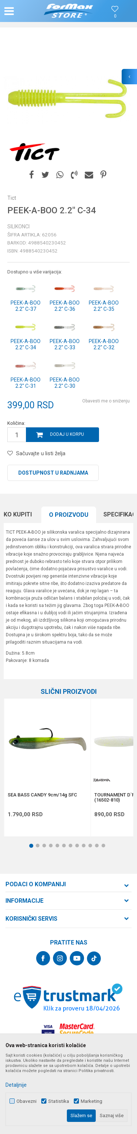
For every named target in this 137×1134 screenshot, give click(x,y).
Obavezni (26, 1101)
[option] (68, 100)
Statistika (58, 1101)
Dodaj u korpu (67, 434)
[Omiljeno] (115, 16)
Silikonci (18, 226)
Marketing (91, 1101)
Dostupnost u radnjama (53, 473)
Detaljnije (16, 1085)
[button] (24, 11)
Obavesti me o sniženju (106, 401)
